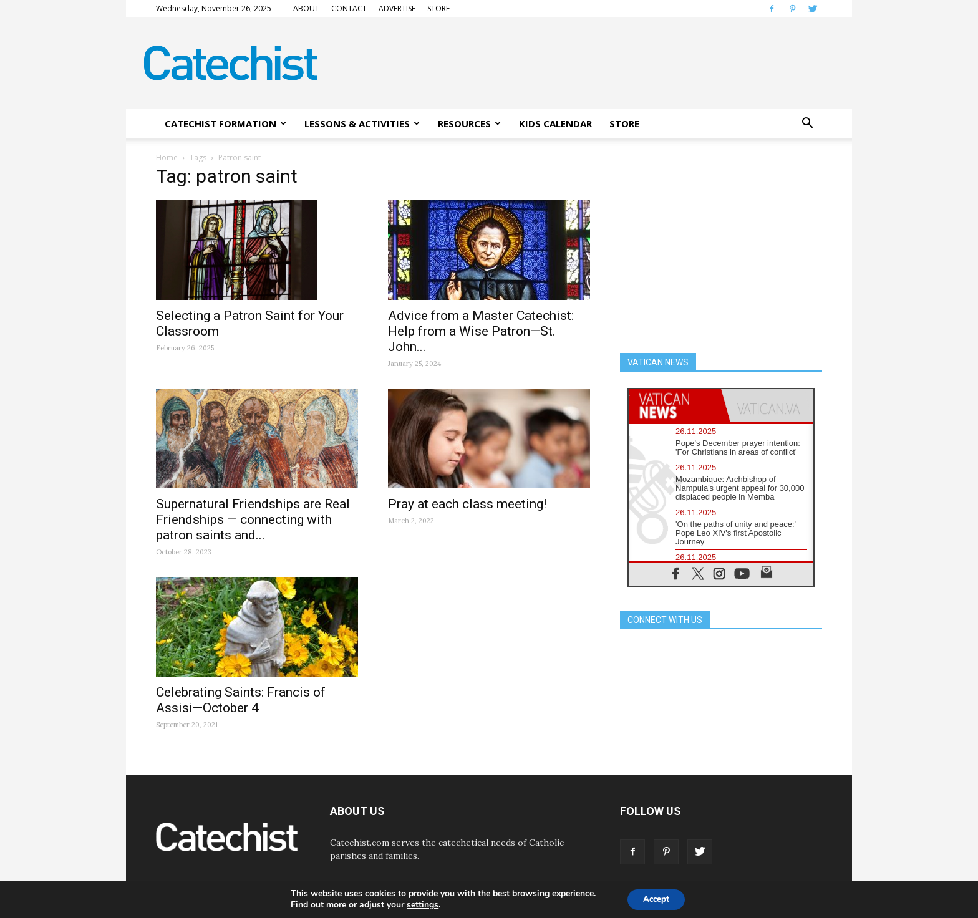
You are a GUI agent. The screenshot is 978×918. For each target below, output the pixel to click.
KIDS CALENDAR (555, 123)
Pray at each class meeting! (467, 503)
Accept (656, 898)
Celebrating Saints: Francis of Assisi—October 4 (241, 700)
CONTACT (349, 8)
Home (167, 157)
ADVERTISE (397, 8)
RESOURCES (469, 123)
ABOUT (306, 8)
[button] (807, 123)
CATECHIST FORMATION (225, 123)
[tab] (675, 405)
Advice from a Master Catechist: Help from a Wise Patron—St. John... (481, 331)
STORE (438, 8)
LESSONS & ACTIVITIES (362, 123)
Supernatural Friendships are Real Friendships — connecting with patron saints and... (253, 519)
